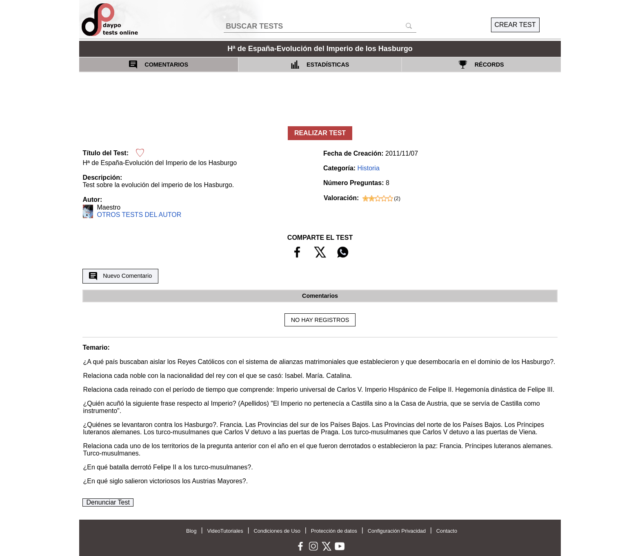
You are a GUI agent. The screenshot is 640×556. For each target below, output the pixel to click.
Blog (191, 531)
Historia (369, 168)
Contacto (446, 531)
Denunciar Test (107, 502)
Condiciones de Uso (276, 531)
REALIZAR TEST (320, 133)
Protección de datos (334, 531)
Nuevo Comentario (120, 276)
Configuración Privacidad (397, 531)
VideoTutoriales (225, 531)
